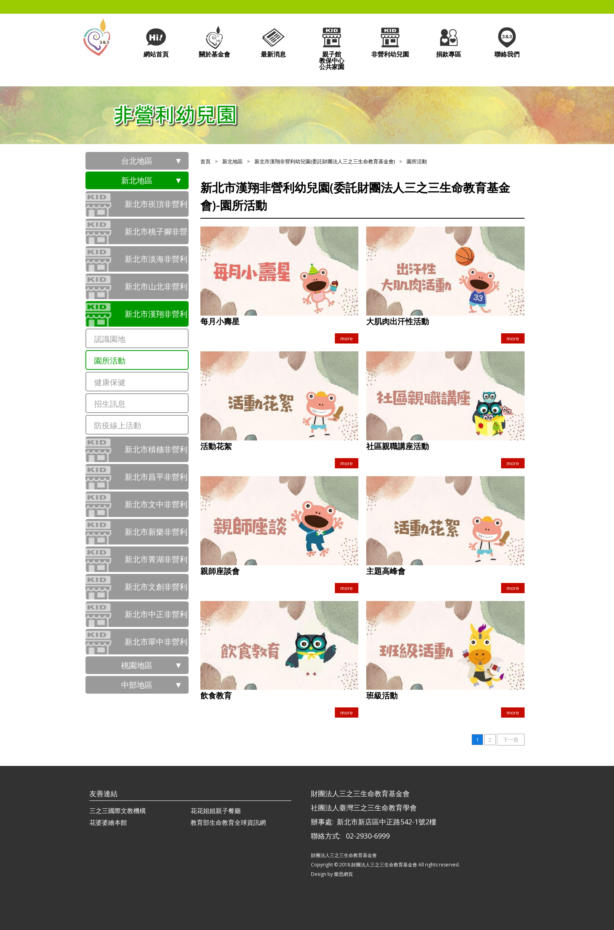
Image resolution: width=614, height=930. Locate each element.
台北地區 (137, 160)
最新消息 (273, 41)
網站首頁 (156, 41)
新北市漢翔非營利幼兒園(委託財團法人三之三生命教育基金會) (156, 318)
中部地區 (137, 685)
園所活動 (109, 360)
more (346, 338)
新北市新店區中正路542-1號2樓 (386, 821)
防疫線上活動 (117, 425)
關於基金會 (214, 41)
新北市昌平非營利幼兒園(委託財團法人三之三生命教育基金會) (156, 480)
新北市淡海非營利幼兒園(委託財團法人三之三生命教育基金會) (156, 263)
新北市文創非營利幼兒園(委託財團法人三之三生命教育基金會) (156, 590)
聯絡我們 (507, 41)
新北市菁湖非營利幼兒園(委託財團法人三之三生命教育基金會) (156, 563)
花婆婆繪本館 (108, 822)
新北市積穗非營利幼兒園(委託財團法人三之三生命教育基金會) (156, 453)
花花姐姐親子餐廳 (216, 810)
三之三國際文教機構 (117, 810)
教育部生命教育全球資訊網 (228, 822)
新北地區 (137, 180)
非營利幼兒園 (390, 41)
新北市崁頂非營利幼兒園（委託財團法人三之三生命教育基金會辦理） (156, 208)
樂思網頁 (343, 874)
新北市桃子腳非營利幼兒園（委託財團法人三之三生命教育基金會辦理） (156, 235)
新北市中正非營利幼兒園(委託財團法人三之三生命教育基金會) (156, 618)
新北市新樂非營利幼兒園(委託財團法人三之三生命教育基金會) (156, 535)
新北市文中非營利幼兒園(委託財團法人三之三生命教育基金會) (156, 508)
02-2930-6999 (368, 835)
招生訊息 (109, 403)
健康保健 (109, 382)
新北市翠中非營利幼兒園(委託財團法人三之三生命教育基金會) (156, 645)
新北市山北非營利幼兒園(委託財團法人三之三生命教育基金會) (156, 290)
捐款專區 (448, 41)
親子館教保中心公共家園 (331, 48)
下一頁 (510, 739)
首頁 (205, 161)
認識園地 (109, 339)
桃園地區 (137, 665)
